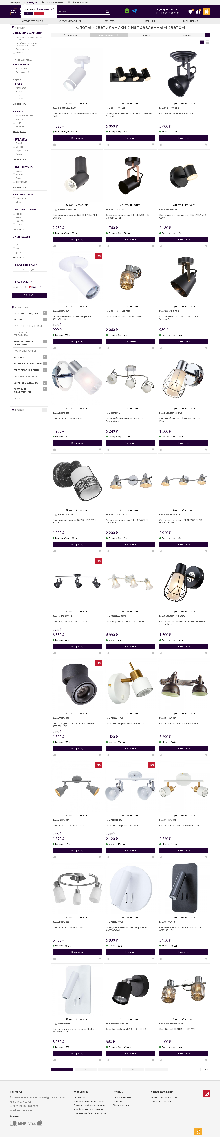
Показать (29, 295)
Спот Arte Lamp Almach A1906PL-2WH (179, 825)
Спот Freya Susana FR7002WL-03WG (125, 621)
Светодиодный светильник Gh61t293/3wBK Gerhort (129, 114)
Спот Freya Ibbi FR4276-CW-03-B (70, 621)
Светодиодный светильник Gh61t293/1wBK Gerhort (182, 216)
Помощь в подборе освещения (89, 1105)
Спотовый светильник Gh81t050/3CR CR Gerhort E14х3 (180, 521)
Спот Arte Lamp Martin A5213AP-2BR (178, 723)
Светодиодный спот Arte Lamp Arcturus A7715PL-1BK (74, 724)
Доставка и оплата (52, 2)
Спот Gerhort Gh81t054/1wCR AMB (124, 316)
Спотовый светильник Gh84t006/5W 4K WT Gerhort (76, 114)
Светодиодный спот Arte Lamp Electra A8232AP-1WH (126, 928)
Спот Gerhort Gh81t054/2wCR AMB (177, 1029)
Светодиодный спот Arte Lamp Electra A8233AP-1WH (73, 1030)
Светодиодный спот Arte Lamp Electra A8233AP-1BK (180, 928)
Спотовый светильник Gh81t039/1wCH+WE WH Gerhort (182, 622)
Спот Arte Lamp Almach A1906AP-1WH (126, 723)
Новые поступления (161, 1101)
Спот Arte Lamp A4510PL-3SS (68, 927)
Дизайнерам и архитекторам (88, 1109)
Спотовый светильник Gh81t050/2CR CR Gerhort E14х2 (127, 521)
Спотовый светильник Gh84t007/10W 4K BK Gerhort (76, 216)
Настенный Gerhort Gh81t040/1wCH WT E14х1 (180, 419)
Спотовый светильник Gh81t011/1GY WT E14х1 (74, 521)
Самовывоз (118, 1101)
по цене (147, 35)
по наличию (186, 35)
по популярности (108, 35)
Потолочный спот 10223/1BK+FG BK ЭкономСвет (178, 317)
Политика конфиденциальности (90, 1113)
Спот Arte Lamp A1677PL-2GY (68, 825)
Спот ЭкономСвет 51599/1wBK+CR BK (126, 1029)
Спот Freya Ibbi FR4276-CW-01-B (176, 113)
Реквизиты (79, 1097)
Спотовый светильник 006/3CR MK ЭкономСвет (124, 419)
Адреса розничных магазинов (89, 1101)
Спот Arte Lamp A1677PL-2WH (122, 825)
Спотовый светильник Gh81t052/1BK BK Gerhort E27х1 (127, 216)
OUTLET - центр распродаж (164, 1097)
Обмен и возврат (78, 2)
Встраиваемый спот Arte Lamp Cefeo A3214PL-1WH (72, 317)
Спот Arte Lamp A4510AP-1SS (68, 418)
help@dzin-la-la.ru (23, 1110)
